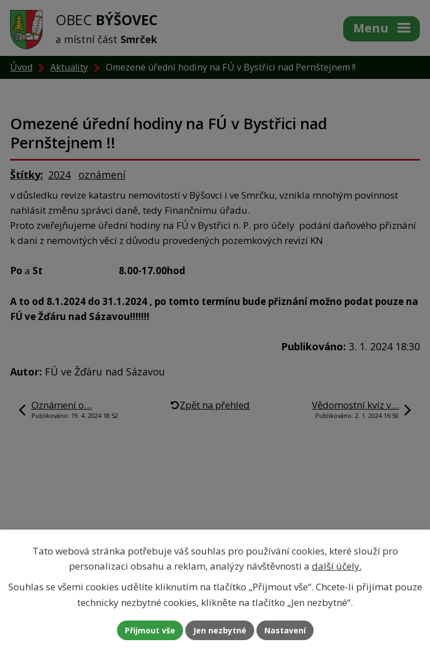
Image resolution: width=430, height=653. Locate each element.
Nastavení (285, 630)
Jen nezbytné (219, 630)
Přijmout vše (150, 630)
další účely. (337, 566)
